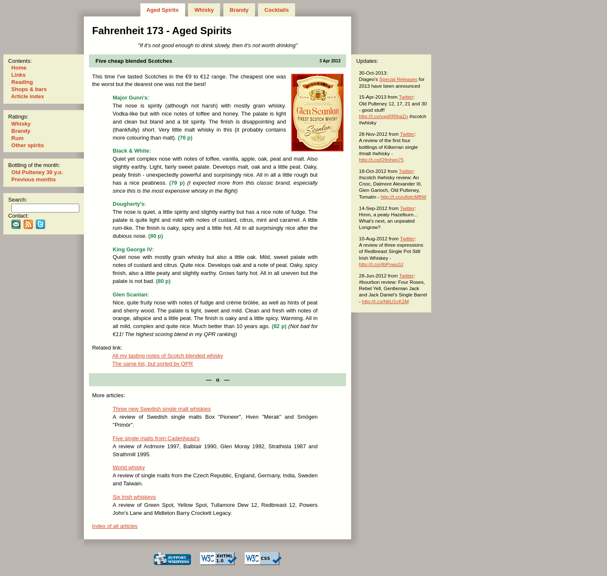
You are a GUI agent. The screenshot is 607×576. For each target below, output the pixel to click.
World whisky (129, 467)
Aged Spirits (162, 10)
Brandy (239, 10)
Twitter (406, 97)
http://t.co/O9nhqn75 (381, 159)
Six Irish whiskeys (134, 497)
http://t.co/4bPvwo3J (381, 264)
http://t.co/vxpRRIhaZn (383, 116)
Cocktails (276, 10)
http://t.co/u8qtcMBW (403, 196)
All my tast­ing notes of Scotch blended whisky (167, 356)
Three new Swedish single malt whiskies (162, 409)
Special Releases (398, 79)
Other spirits (28, 145)
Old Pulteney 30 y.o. (37, 172)
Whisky (204, 10)
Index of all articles (114, 526)
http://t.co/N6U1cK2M (385, 301)
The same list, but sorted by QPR (152, 364)
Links (18, 75)
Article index (28, 96)
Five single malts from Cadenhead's (156, 438)
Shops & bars (29, 89)
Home (19, 68)
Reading (22, 82)
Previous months (33, 179)
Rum (17, 138)
